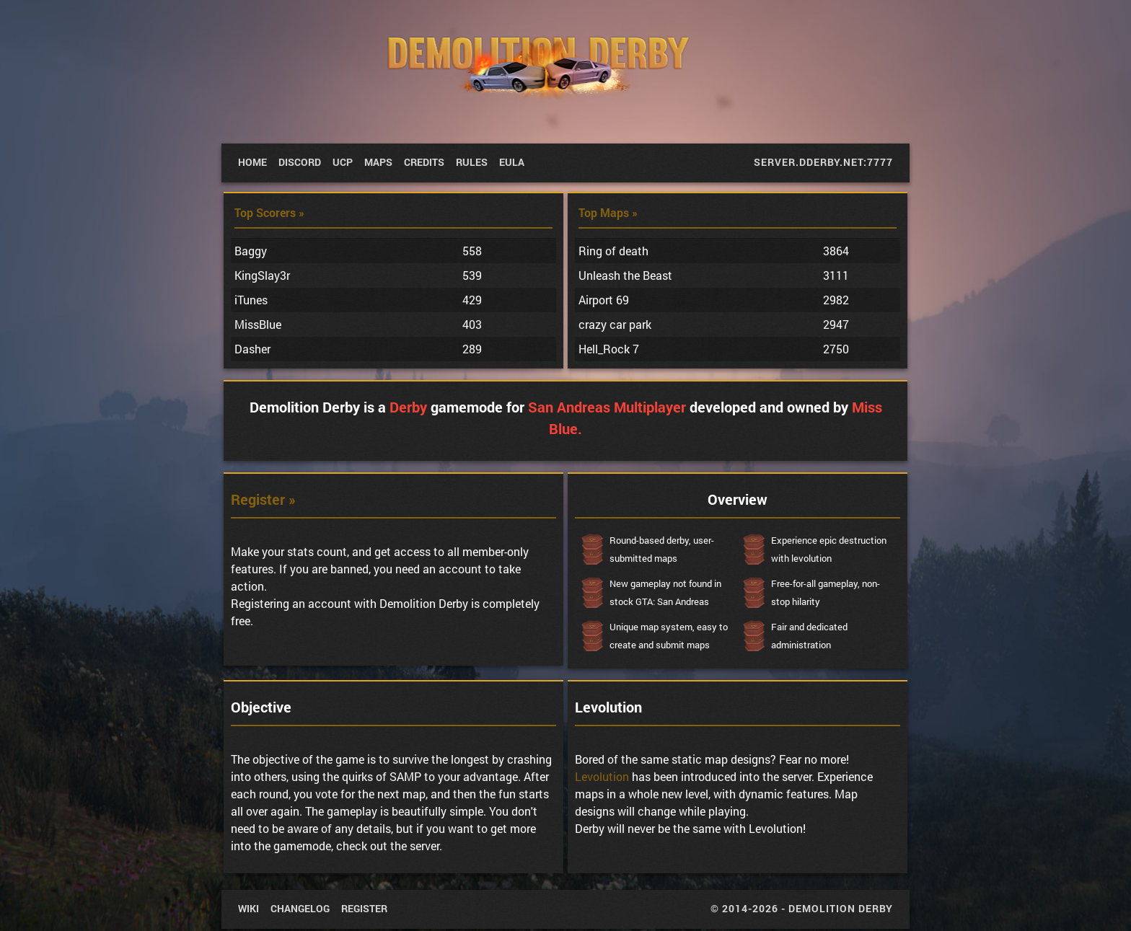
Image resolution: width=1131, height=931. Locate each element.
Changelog (300, 908)
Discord (299, 162)
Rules (472, 162)
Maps (378, 162)
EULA (511, 162)
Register (364, 908)
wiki (248, 908)
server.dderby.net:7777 (823, 162)
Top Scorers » (269, 212)
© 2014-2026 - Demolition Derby (801, 908)
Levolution (602, 776)
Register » (263, 499)
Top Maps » (608, 212)
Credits (424, 162)
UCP (343, 162)
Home (252, 162)
